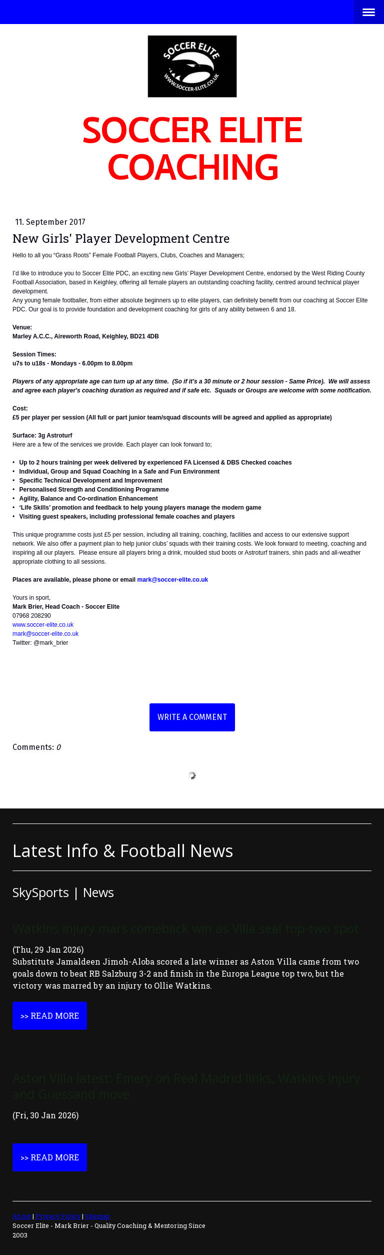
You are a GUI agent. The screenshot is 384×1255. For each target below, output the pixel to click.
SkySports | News (63, 892)
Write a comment (192, 717)
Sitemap (97, 1216)
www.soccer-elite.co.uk (43, 624)
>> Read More (49, 1015)
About (21, 1216)
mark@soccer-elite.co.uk (172, 579)
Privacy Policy (58, 1216)
